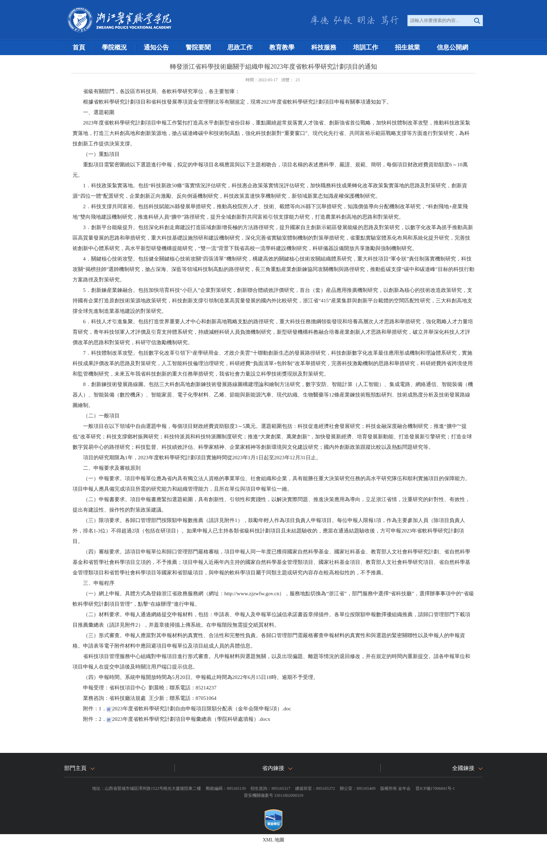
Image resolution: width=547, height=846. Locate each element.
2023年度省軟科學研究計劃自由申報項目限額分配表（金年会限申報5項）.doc (199, 708)
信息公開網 (452, 47)
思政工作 (240, 47)
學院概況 (114, 47)
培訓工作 (365, 47)
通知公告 (156, 47)
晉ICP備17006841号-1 (435, 788)
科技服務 (323, 47)
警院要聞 (198, 47)
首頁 (79, 47)
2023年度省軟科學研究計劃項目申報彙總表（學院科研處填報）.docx (188, 719)
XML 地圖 (273, 840)
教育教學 (281, 47)
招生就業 (407, 47)
